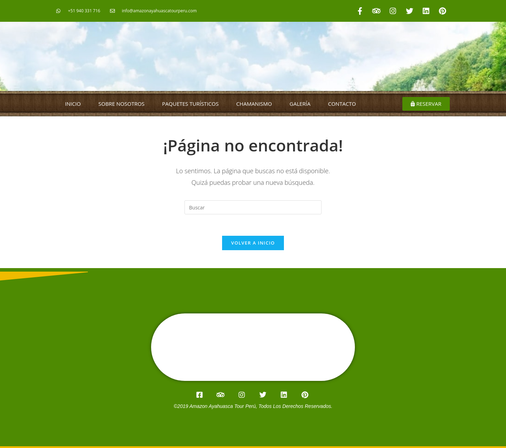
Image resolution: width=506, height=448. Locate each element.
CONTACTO (342, 103)
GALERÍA (300, 103)
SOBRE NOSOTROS (121, 103)
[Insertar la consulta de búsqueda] (253, 207)
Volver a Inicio (253, 243)
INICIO (73, 103)
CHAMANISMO (254, 103)
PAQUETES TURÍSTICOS (190, 103)
